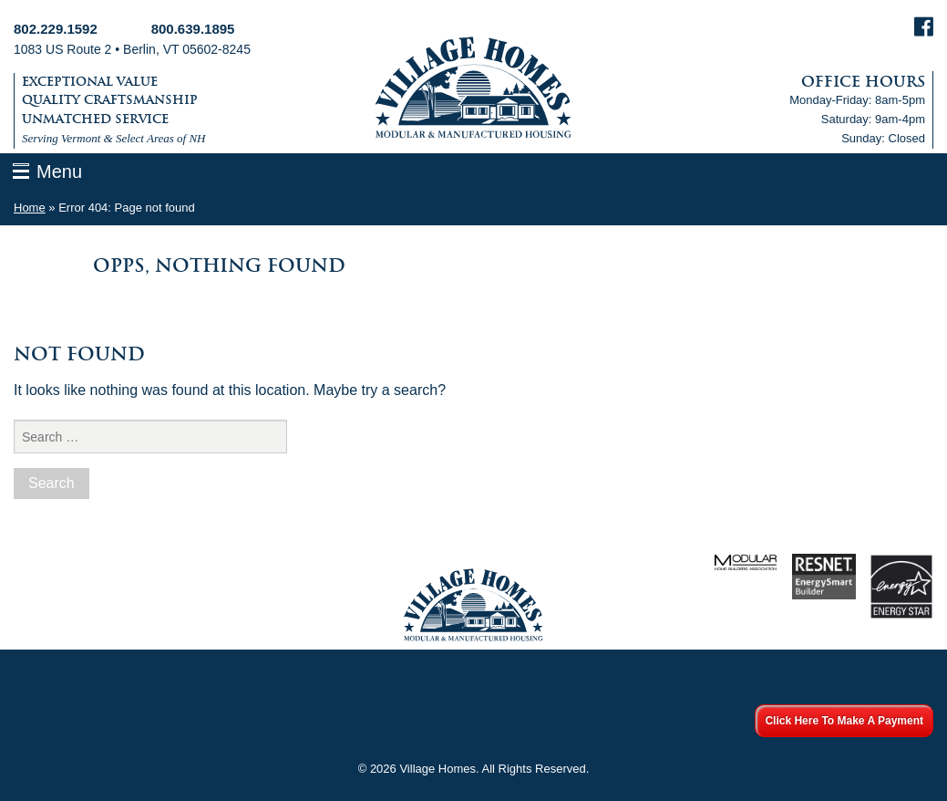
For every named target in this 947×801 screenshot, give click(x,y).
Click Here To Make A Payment (844, 720)
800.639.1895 (193, 28)
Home (30, 207)
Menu (59, 171)
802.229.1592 (56, 28)
